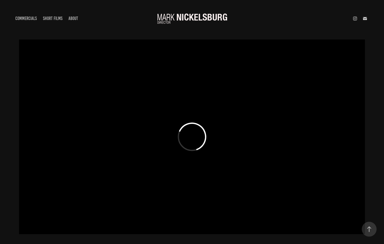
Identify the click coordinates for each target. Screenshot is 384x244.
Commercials (26, 18)
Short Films (53, 18)
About (73, 18)
